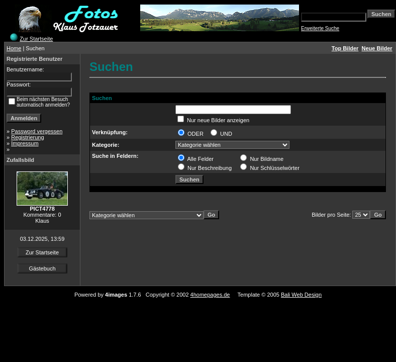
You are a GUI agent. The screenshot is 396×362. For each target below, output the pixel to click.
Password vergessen (36, 131)
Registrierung (27, 137)
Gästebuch (42, 268)
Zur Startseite (36, 39)
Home (14, 48)
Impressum (24, 143)
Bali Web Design (301, 295)
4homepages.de (210, 295)
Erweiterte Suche (320, 28)
